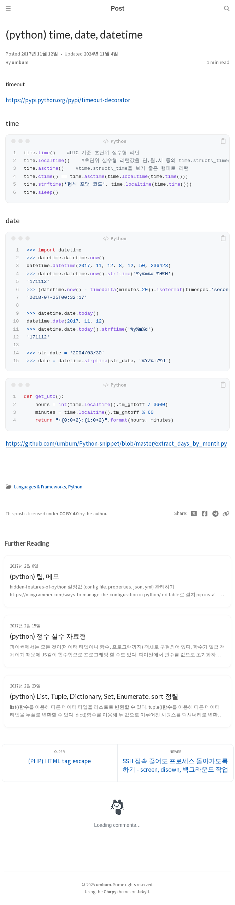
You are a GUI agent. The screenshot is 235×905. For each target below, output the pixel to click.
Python (75, 487)
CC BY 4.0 (69, 514)
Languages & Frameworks (40, 487)
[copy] (223, 141)
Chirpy (110, 891)
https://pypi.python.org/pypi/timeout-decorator (68, 100)
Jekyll (143, 891)
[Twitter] (194, 514)
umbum (20, 62)
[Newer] (175, 763)
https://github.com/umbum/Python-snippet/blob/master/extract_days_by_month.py (116, 443)
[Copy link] (225, 514)
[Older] (60, 763)
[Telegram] (216, 514)
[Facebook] (205, 514)
